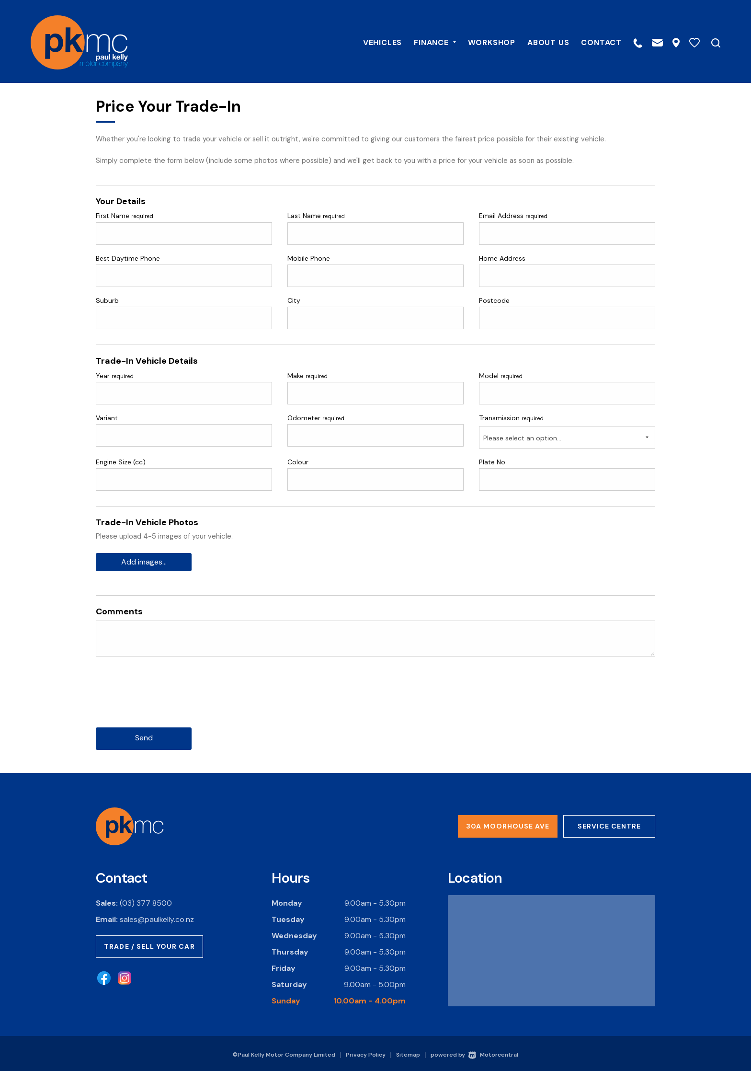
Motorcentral (493, 1053)
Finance (427, 41)
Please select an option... (522, 438)
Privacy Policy (366, 1053)
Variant (107, 418)
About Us (540, 41)
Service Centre (609, 823)
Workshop (484, 41)
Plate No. (493, 462)
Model (501, 375)
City (293, 300)
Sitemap (408, 1053)
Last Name (316, 215)
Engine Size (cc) (121, 462)
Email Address (513, 215)
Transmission (511, 418)
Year (115, 375)
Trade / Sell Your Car (149, 944)
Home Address (502, 258)
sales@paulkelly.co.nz (157, 917)
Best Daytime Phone (128, 258)
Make (307, 375)
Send (144, 736)
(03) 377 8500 (146, 901)
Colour (297, 462)
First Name (124, 215)
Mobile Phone (308, 258)
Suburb (107, 300)
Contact (593, 41)
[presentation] (168, 698)
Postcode (494, 300)
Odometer (315, 418)
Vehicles (374, 41)
